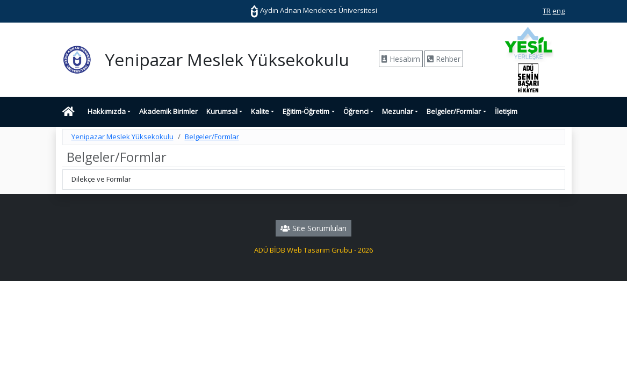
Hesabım (400, 59)
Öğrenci (356, 111)
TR (547, 11)
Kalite (260, 111)
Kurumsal (221, 111)
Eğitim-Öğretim (306, 111)
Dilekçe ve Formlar (101, 179)
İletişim (506, 111)
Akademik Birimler (168, 111)
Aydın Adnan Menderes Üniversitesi (314, 10)
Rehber (443, 59)
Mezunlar (397, 111)
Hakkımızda (107, 111)
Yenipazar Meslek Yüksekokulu (122, 136)
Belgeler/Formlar (454, 111)
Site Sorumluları (313, 228)
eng (558, 11)
